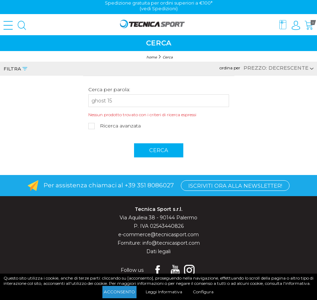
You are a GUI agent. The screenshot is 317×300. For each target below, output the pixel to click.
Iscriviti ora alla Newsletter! (235, 185)
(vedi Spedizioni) (159, 8)
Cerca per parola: (109, 90)
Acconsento (119, 291)
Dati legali (158, 251)
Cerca (168, 57)
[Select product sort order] (277, 68)
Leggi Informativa (164, 291)
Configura (203, 291)
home (151, 57)
